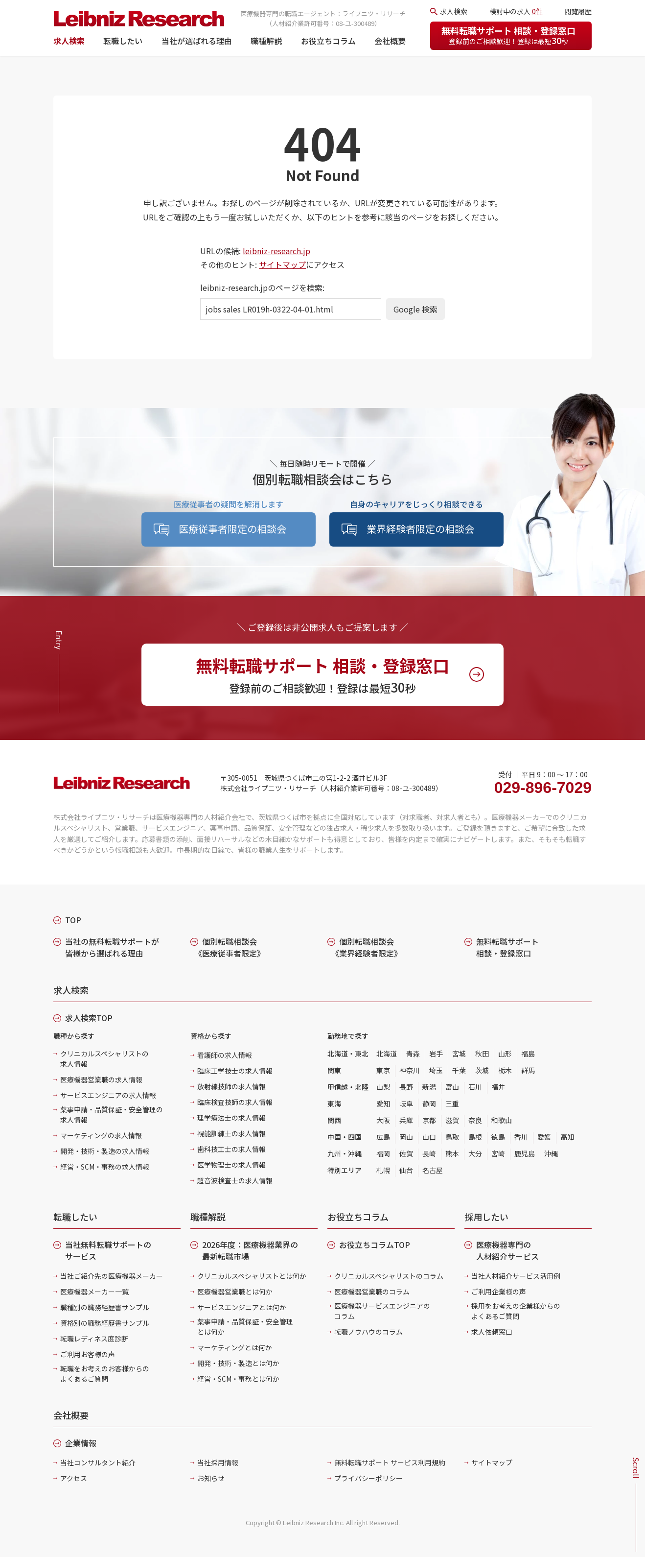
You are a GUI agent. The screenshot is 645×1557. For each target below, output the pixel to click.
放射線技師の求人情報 (231, 1086)
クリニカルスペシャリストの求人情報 (104, 1059)
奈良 (475, 1120)
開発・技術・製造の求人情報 (104, 1151)
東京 (383, 1070)
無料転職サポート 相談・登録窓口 (508, 35)
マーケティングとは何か (234, 1347)
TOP (73, 920)
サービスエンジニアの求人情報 (108, 1095)
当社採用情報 (217, 1462)
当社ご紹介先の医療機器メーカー (111, 1276)
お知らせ (211, 1478)
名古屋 (432, 1170)
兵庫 (406, 1120)
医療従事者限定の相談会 (232, 529)
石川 (475, 1087)
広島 (383, 1137)
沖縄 (551, 1153)
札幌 (383, 1170)
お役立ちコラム (328, 41)
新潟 (429, 1087)
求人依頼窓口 (491, 1332)
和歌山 (501, 1120)
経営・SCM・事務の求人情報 (104, 1167)
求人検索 (69, 41)
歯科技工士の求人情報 (231, 1149)
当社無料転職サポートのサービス (108, 1250)
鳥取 (452, 1137)
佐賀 (406, 1153)
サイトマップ (282, 264)
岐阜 (406, 1103)
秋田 (482, 1053)
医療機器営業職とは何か (235, 1291)
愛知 (383, 1103)
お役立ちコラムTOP (374, 1244)
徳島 (498, 1137)
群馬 (528, 1070)
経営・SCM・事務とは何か (238, 1379)
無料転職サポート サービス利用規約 (389, 1462)
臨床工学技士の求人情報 (235, 1071)
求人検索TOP (89, 1018)
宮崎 (498, 1153)
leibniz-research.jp (276, 251)
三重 (452, 1103)
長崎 (429, 1153)
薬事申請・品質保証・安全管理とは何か (245, 1327)
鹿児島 (524, 1153)
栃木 (505, 1070)
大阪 (383, 1120)
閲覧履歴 (578, 11)
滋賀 (452, 1120)
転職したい (122, 41)
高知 (567, 1137)
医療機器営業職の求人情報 (101, 1079)
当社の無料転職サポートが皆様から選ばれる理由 (112, 947)
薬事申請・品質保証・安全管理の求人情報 (111, 1114)
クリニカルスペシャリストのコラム (388, 1276)
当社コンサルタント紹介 (98, 1462)
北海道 (386, 1053)
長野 (406, 1087)
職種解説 (266, 41)
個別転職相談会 (229, 947)
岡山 (406, 1137)
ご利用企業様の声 (498, 1291)
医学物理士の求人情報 (231, 1165)
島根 (475, 1137)
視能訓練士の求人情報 (231, 1133)
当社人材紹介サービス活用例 (515, 1276)
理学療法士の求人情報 (231, 1118)
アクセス (73, 1478)
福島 (528, 1053)
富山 (452, 1087)
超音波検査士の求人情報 (235, 1180)
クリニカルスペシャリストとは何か (251, 1276)
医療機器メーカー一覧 (94, 1291)
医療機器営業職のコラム (372, 1291)
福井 (498, 1087)
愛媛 (544, 1137)
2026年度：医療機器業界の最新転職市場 (250, 1250)
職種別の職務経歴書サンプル (104, 1307)
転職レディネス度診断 (94, 1338)
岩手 (436, 1053)
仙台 (406, 1170)
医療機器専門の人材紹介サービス (507, 1250)
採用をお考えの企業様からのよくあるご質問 (515, 1311)
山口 (429, 1137)
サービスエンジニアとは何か (241, 1307)
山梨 (383, 1087)
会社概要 (390, 41)
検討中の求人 (516, 11)
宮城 (459, 1053)
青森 (413, 1053)
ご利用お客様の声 (87, 1354)
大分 (475, 1153)
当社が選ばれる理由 (196, 41)
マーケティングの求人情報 (101, 1135)
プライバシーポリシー (368, 1478)
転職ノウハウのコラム (368, 1332)
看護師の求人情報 (224, 1055)
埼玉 (436, 1070)
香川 (521, 1137)
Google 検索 (415, 309)
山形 (505, 1053)
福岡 (383, 1153)
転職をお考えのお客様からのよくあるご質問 (104, 1374)
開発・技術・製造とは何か (238, 1363)
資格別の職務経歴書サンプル (104, 1323)
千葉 (459, 1070)
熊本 (452, 1153)
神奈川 (409, 1070)
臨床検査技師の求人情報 (235, 1102)
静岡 (429, 1103)
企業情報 (80, 1443)
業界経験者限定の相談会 (420, 529)
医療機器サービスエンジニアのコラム (382, 1311)
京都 (429, 1120)
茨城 (482, 1070)
